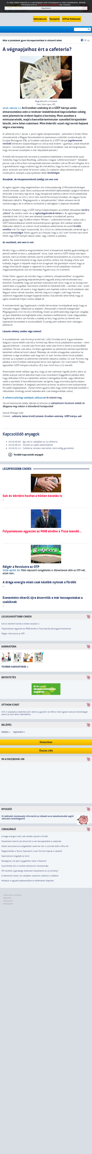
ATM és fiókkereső (71, 19)
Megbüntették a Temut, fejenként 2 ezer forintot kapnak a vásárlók (31, 851)
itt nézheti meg (54, 397)
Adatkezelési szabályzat (12, 895)
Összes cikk (46, 750)
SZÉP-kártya (70, 416)
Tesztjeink (54, 19)
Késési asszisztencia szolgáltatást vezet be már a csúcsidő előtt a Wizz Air (35, 846)
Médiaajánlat (8, 904)
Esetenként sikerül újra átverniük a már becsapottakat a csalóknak (31, 841)
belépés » (5, 732)
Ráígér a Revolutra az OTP (13, 633)
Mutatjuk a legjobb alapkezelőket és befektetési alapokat (27, 880)
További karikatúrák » (14, 666)
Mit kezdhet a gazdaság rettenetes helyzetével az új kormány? (29, 871)
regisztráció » (19, 732)
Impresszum (8, 901)
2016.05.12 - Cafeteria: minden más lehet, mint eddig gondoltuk (41, 448)
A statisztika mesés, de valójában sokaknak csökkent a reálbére (29, 876)
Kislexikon (46, 742)
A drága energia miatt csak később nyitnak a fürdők (24, 836)
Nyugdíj (6, 809)
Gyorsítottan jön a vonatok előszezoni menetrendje (24, 866)
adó (79, 416)
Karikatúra (8, 646)
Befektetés (8, 677)
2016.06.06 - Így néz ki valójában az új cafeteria (32, 441)
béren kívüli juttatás (32, 416)
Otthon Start (10, 704)
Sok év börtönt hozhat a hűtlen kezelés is (20, 624)
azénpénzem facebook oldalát (66, 403)
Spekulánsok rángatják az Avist (15, 856)
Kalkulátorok (40, 19)
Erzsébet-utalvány (53, 416)
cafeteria (16, 416)
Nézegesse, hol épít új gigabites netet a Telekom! (24, 861)
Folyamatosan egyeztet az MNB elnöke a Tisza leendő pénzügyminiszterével (36, 628)
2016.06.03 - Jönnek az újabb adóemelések (30, 445)
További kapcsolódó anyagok (28, 454)
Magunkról (7, 898)
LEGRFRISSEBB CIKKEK (17, 469)
